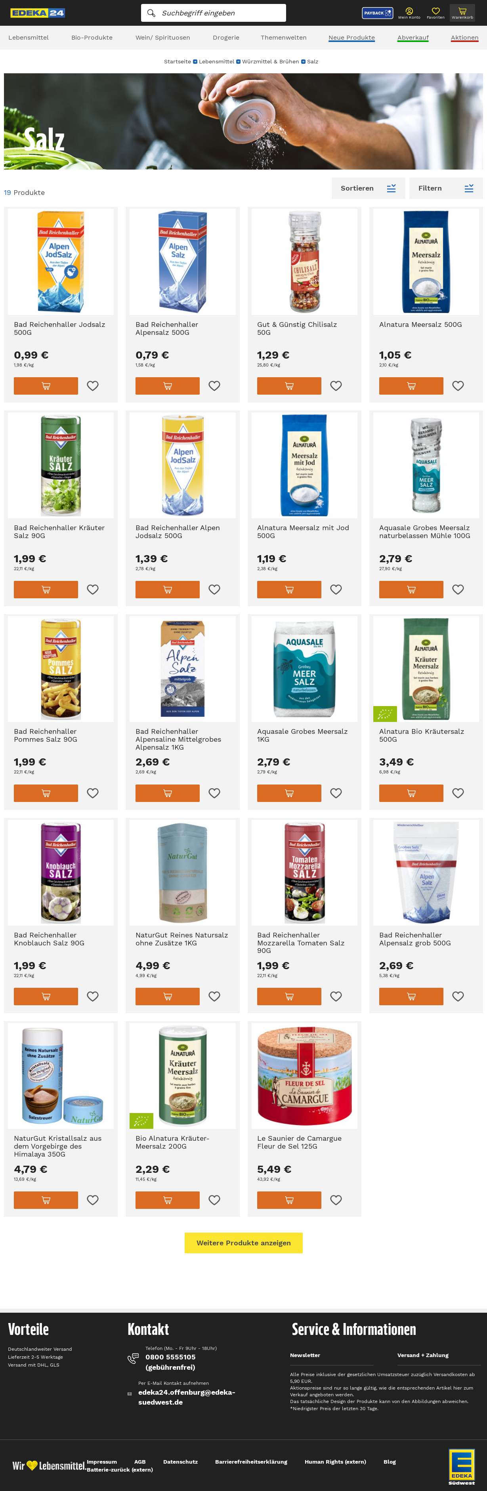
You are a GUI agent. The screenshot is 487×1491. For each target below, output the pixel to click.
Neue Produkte (351, 37)
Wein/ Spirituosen (163, 37)
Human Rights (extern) (335, 1462)
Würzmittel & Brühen (270, 61)
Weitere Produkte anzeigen (244, 1243)
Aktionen (465, 37)
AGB (140, 1462)
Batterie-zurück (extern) (120, 1469)
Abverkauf (413, 37)
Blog (390, 1462)
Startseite (177, 61)
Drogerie (226, 37)
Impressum (102, 1462)
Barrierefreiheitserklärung (251, 1462)
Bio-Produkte (92, 37)
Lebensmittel (28, 37)
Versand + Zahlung (423, 1355)
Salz (312, 61)
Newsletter (305, 1355)
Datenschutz (180, 1462)
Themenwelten (284, 37)
